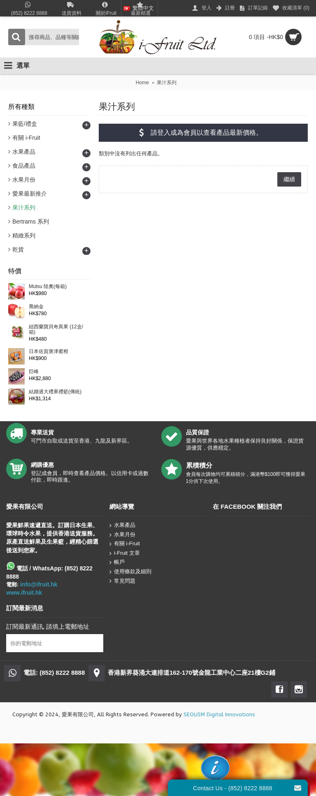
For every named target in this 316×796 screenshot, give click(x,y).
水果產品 (122, 525)
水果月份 (122, 534)
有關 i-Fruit (124, 543)
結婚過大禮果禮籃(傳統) (55, 392)
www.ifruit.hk (24, 592)
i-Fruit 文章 (124, 553)
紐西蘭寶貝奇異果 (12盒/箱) (56, 329)
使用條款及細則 (130, 571)
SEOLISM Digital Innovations (219, 714)
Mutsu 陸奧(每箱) (48, 286)
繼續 (289, 179)
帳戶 (117, 562)
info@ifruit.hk (39, 584)
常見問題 (122, 580)
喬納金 (36, 306)
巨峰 (34, 371)
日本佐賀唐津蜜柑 (48, 351)
